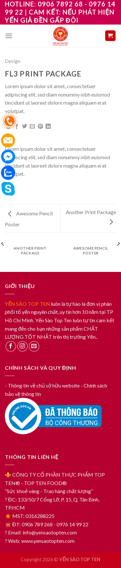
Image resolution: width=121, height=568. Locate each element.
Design (12, 61)
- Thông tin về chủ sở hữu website (42, 385)
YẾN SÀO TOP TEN (27, 304)
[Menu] (9, 36)
